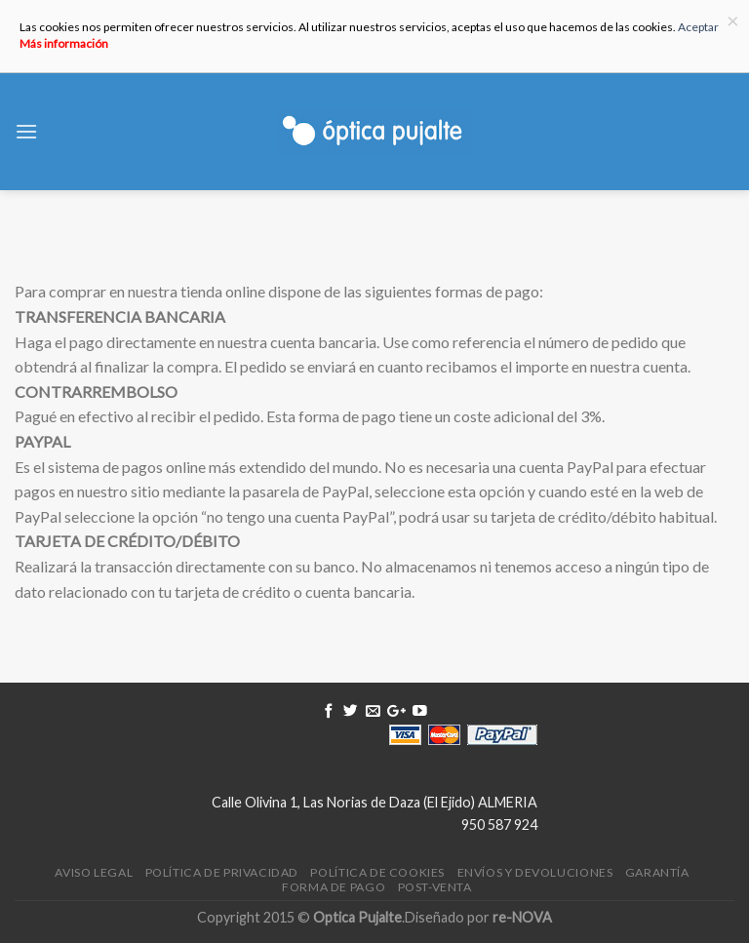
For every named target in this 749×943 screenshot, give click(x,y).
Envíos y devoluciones (535, 872)
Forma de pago (333, 887)
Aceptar (698, 27)
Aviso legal (94, 872)
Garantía (657, 872)
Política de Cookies (377, 872)
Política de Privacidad (221, 872)
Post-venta (435, 887)
